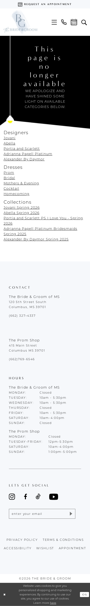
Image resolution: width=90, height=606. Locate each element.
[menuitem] (54, 22)
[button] (54, 22)
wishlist (45, 548)
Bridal (9, 178)
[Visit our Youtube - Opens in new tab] (53, 496)
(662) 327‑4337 (22, 315)
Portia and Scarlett (22, 148)
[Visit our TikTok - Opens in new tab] (38, 496)
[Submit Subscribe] (70, 514)
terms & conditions (63, 540)
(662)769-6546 (22, 359)
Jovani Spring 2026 (22, 207)
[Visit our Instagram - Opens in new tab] (12, 496)
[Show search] (84, 22)
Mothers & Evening (21, 183)
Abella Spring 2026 (21, 213)
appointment (72, 548)
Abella (9, 143)
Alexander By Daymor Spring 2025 (36, 239)
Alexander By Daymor (24, 159)
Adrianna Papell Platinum (28, 154)
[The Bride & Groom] (20, 22)
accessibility (17, 548)
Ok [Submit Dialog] (84, 594)
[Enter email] (42, 514)
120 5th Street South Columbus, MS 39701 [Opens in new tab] (27, 304)
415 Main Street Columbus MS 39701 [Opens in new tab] (27, 348)
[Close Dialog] (4, 594)
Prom (9, 172)
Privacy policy (22, 540)
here (53, 603)
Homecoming (17, 194)
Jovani (10, 138)
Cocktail (11, 188)
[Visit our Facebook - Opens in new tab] (25, 496)
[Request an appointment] (45, 4)
